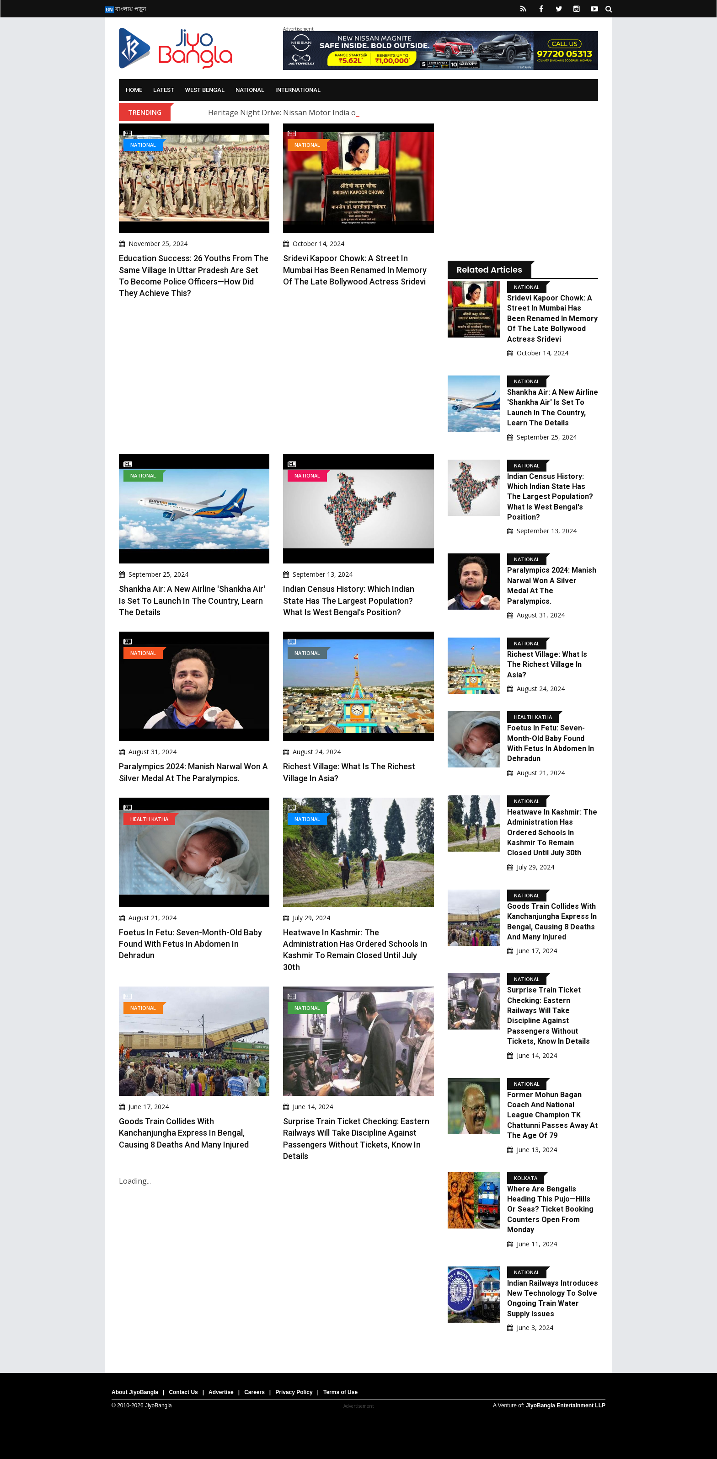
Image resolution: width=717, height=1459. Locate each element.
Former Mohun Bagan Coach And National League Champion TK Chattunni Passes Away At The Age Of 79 (552, 1115)
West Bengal (205, 89)
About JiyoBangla (135, 1392)
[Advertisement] (276, 376)
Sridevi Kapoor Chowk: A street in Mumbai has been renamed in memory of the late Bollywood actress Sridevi (355, 269)
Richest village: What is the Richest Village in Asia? (547, 664)
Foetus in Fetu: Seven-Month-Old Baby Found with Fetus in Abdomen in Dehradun (190, 944)
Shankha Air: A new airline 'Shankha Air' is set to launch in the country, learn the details (192, 600)
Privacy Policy (293, 1392)
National (249, 89)
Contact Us (183, 1392)
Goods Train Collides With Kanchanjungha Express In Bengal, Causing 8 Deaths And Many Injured (184, 1132)
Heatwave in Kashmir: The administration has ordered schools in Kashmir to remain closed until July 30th (552, 833)
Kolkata (525, 1178)
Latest (163, 89)
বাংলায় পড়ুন (125, 9)
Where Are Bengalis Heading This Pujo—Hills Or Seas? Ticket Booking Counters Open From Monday (550, 1209)
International (298, 89)
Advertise (221, 1392)
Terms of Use (340, 1392)
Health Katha (149, 818)
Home (134, 89)
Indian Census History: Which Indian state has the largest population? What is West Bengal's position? (348, 600)
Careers (254, 1392)
